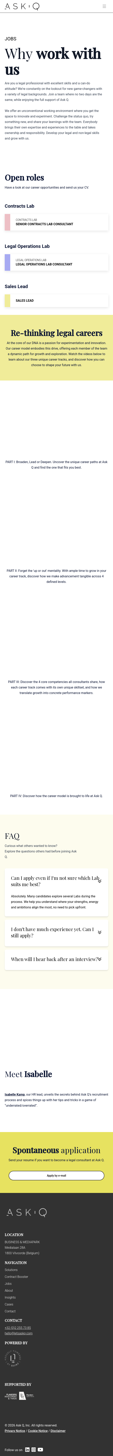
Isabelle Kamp (15, 1094)
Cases (9, 1304)
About (9, 1290)
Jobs (8, 1284)
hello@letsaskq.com (18, 1333)
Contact (10, 1311)
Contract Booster (16, 1277)
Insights (10, 1297)
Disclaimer (58, 1431)
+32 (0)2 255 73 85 (18, 1328)
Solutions (11, 1270)
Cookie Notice (38, 1431)
